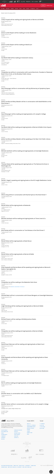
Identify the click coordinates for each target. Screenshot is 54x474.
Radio (3, 8)
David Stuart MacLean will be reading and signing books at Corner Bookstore (24, 371)
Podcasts (16, 431)
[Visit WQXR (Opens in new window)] (28, 1)
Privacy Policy (22, 465)
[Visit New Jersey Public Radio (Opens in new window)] (14, 458)
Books (3, 18)
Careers (28, 431)
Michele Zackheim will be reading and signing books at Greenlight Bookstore (24, 151)
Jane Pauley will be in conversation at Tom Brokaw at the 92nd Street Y (23, 230)
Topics (24, 8)
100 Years (16, 8)
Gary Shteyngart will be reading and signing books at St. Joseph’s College (23, 114)
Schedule (12, 8)
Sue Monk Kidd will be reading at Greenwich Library (17, 58)
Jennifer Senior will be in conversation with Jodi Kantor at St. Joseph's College (24, 404)
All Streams (7, 8)
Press (28, 434)
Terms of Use (15, 465)
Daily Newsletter (4, 431)
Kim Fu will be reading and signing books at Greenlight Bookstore (21, 383)
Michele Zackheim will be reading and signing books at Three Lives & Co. (23, 218)
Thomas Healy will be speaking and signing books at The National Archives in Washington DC (25, 165)
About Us (29, 423)
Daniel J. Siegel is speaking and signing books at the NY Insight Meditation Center (26, 180)
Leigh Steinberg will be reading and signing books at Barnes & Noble (22, 306)
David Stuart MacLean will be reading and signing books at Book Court (22, 344)
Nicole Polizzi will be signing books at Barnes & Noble (17, 254)
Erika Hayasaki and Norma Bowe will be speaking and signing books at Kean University (24, 358)
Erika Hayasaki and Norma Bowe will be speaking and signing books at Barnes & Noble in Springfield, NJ (25, 268)
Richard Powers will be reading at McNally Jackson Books (18, 319)
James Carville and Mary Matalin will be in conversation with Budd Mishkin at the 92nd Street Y (26, 102)
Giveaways (3, 437)
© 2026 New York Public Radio (7, 465)
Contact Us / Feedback (31, 425)
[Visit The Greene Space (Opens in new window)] (40, 2)
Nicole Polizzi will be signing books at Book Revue (16, 241)
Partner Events (4, 434)
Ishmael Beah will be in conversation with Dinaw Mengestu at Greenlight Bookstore (27, 295)
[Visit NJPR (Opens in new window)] (23, 1)
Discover (27, 8)
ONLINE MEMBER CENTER (31, 426)
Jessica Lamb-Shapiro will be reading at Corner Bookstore (18, 33)
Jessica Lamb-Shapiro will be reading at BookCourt (16, 44)
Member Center (49, 5)
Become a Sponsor (30, 428)
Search (37, 8)
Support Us (33, 8)
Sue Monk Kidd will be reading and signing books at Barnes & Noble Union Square (26, 127)
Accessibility (27, 465)
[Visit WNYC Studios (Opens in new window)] (18, 1)
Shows (20, 8)
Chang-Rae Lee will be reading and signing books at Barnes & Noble (22, 331)
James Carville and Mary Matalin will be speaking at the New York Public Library (25, 139)
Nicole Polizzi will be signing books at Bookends (15, 205)
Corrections (33, 465)
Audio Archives (17, 434)
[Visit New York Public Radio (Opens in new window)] (27, 443)
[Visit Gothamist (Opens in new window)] (15, 2)
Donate (43, 5)
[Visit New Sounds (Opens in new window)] (35, 1)
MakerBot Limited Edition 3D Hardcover (17, 286)
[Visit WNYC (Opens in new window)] (10, 1)
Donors (28, 429)
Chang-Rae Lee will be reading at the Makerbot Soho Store (19, 282)
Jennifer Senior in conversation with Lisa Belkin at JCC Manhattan (21, 393)
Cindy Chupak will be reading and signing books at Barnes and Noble (22, 19)
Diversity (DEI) (29, 432)
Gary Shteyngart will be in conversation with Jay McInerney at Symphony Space (25, 88)
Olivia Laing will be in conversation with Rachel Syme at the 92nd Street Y (23, 195)
